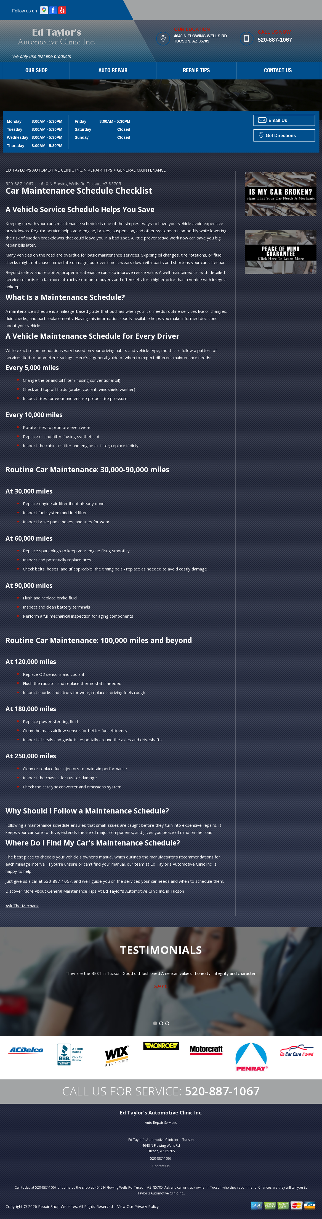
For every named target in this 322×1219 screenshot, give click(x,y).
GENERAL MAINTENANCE (141, 170)
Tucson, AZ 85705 (104, 183)
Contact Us (160, 1166)
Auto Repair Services (161, 1122)
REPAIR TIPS (196, 71)
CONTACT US (278, 71)
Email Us (272, 120)
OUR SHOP (36, 71)
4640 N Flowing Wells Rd (62, 183)
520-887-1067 (275, 40)
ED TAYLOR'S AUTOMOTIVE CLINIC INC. (44, 170)
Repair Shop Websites (57, 1206)
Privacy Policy (146, 1206)
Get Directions (277, 135)
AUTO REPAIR (113, 71)
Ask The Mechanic (22, 905)
